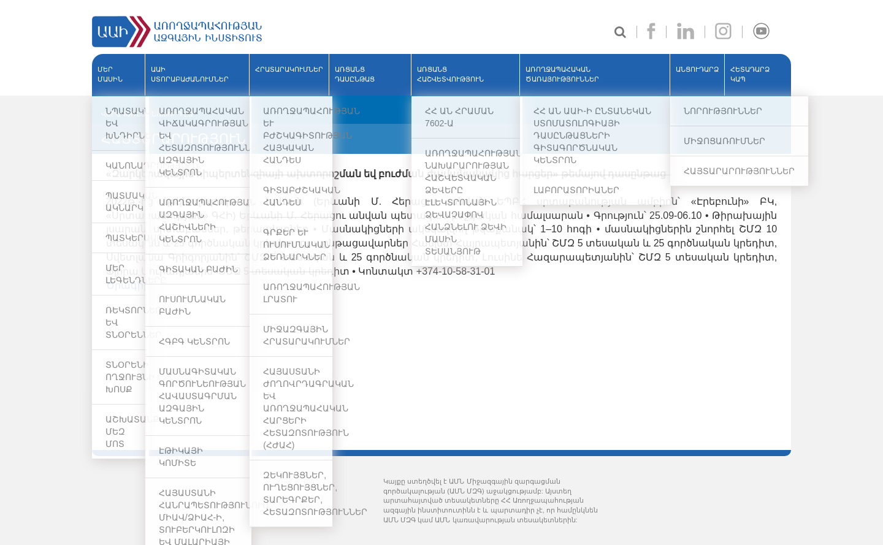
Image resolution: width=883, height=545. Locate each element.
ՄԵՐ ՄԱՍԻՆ (110, 74)
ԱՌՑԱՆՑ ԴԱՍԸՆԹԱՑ (355, 74)
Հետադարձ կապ (750, 74)
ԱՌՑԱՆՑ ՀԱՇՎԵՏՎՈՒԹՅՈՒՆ (450, 74)
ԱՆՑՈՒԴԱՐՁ (697, 69)
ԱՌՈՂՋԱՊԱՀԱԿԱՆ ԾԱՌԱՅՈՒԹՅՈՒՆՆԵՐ (562, 74)
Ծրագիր (128, 285)
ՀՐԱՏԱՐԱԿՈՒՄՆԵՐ (289, 69)
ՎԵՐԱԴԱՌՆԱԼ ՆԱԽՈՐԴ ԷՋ (147, 114)
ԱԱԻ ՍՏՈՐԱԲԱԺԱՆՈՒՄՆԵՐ (190, 74)
